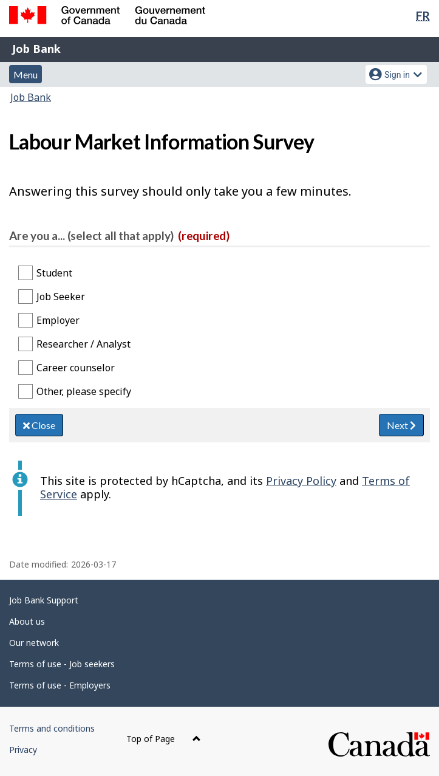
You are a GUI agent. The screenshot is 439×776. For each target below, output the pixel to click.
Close (39, 425)
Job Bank (36, 48)
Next (401, 425)
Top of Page (163, 738)
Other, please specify (83, 391)
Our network (34, 642)
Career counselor (75, 367)
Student (54, 273)
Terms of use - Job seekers (62, 664)
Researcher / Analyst (83, 344)
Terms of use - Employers (60, 685)
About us (27, 621)
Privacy (23, 749)
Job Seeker (60, 296)
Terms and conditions (52, 728)
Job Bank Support (43, 600)
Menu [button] (25, 74)
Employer (58, 320)
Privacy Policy (301, 480)
